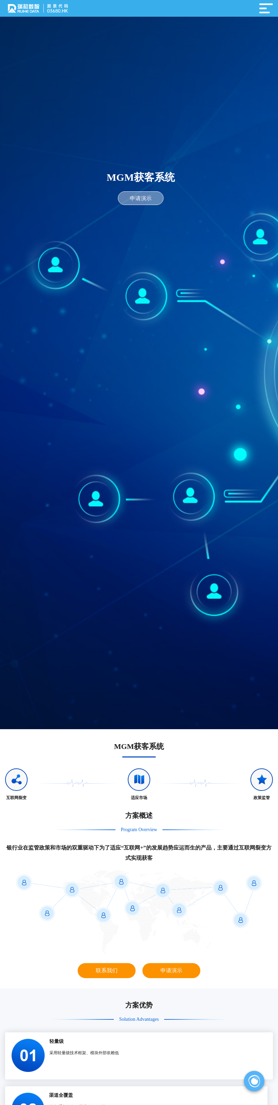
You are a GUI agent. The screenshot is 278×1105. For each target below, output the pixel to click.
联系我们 (107, 970)
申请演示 (141, 198)
